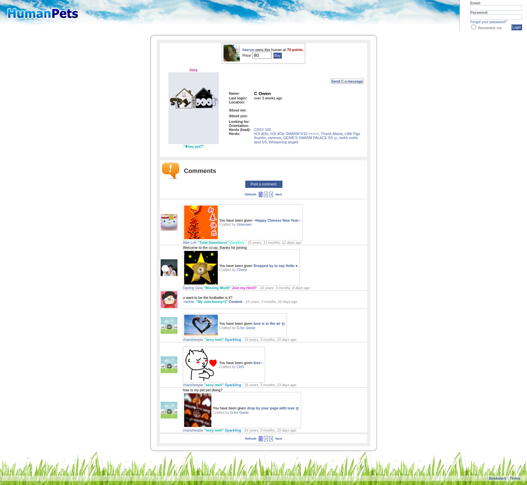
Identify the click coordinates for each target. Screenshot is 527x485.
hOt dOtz (261, 134)
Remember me (489, 28)
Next (278, 194)
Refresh (250, 194)
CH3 (240, 367)
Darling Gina (193, 288)
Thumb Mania (331, 134)
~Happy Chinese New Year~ (276, 220)
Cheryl (242, 270)
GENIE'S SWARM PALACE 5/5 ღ (310, 138)
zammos (274, 138)
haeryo (248, 50)
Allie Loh (190, 242)
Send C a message (347, 81)
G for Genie (246, 328)
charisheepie (193, 340)
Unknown (244, 224)
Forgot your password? (488, 22)
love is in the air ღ (269, 323)
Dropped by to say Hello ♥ (275, 266)
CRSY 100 (262, 130)
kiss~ (257, 363)
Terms (515, 478)
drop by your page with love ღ (272, 408)
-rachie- (189, 302)
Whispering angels (283, 142)
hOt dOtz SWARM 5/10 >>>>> (295, 134)
